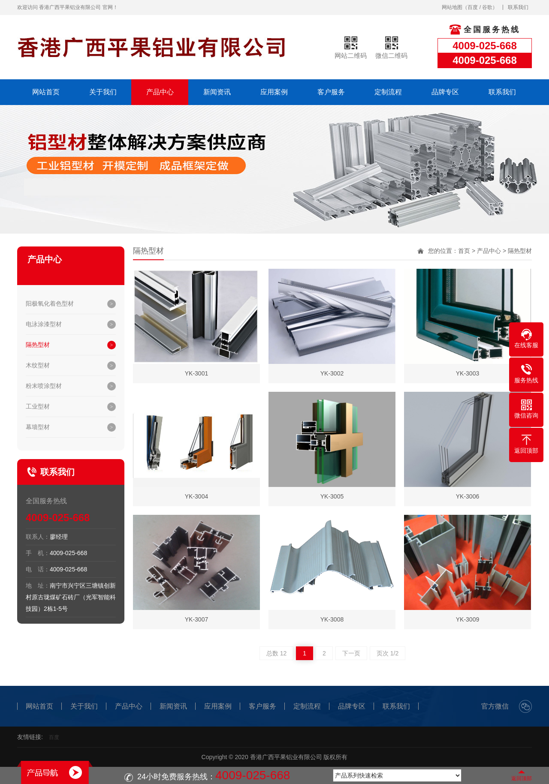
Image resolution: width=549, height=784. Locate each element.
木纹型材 (38, 365)
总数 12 (276, 653)
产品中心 (160, 92)
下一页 (351, 653)
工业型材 (38, 406)
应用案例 (274, 92)
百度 (473, 7)
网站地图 (452, 7)
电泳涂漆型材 (44, 324)
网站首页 (46, 92)
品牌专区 (445, 92)
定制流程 (388, 92)
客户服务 (331, 92)
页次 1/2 (387, 653)
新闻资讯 (217, 92)
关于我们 (103, 92)
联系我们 (518, 7)
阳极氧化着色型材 (50, 303)
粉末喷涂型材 (44, 385)
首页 (464, 250)
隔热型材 (38, 344)
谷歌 (487, 7)
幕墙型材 (38, 427)
